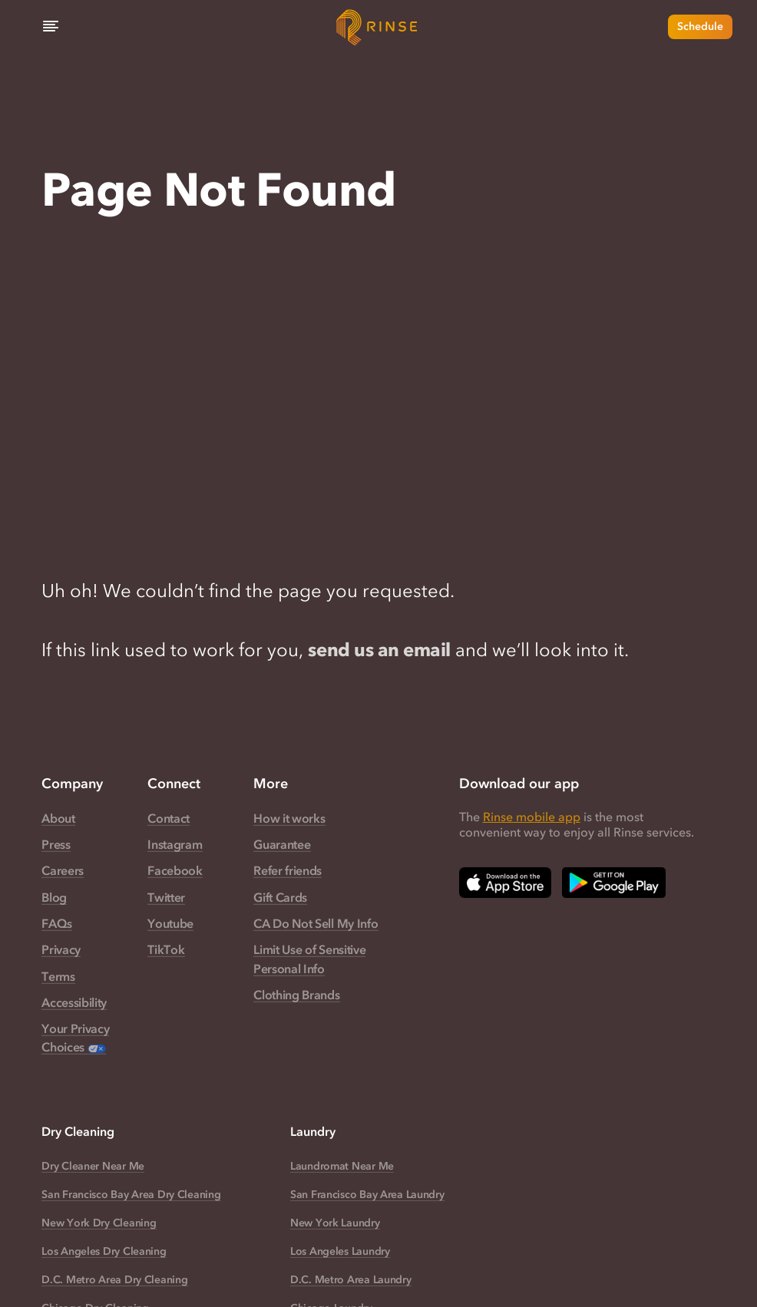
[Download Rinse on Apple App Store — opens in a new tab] (505, 882)
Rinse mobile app (531, 816)
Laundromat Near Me (342, 1166)
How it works (289, 818)
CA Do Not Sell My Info (315, 923)
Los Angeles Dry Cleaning (103, 1251)
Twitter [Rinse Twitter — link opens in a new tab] (166, 897)
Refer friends (287, 870)
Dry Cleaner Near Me (92, 1166)
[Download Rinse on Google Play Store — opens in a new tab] (614, 882)
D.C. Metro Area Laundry (351, 1279)
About (57, 818)
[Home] (378, 27)
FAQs (56, 923)
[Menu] (50, 27)
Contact (168, 818)
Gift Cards (280, 897)
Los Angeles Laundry (340, 1251)
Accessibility (74, 1002)
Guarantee (281, 844)
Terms (57, 976)
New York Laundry (335, 1222)
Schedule (700, 26)
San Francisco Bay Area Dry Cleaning (130, 1194)
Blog (54, 897)
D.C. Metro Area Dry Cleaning (114, 1279)
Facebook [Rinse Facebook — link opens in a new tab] (174, 870)
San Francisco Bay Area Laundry (367, 1194)
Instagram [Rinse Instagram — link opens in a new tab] (174, 844)
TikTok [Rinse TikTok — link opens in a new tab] (165, 949)
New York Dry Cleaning (98, 1222)
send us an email (379, 650)
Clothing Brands (296, 994)
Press (55, 844)
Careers (62, 870)
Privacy (61, 949)
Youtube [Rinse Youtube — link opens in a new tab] (170, 923)
